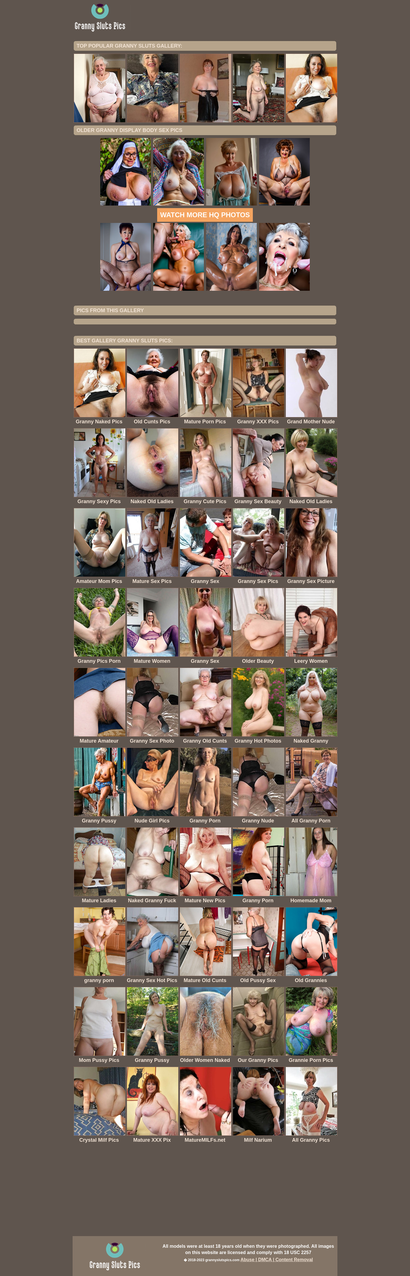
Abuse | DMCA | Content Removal (276, 1259)
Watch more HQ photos (205, 215)
